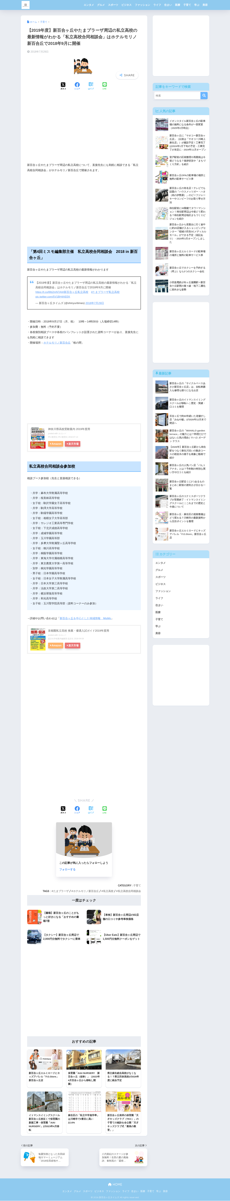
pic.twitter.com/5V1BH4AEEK (53, 296)
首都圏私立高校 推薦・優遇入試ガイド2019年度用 (78, 630)
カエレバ (62, 433)
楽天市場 (74, 443)
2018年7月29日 (94, 302)
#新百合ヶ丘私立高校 (76, 292)
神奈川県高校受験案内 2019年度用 (69, 428)
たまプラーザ (61, 890)
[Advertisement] (84, 132)
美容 (205, 5)
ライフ (157, 5)
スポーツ (113, 5)
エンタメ (89, 5)
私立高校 (108, 890)
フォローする (67, 869)
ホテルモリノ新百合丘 (57, 342)
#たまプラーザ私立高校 (106, 292)
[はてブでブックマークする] (91, 86)
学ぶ (196, 5)
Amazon (57, 443)
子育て (187, 5)
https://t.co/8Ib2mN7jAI (49, 292)
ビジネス (126, 5)
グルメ (101, 5)
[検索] (204, 95)
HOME (115, 1185)
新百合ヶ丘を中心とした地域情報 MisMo (85, 618)
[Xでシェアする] (63, 86)
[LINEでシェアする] (104, 86)
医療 (177, 5)
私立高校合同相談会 (129, 890)
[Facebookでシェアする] (77, 86)
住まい (168, 5)
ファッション (142, 5)
